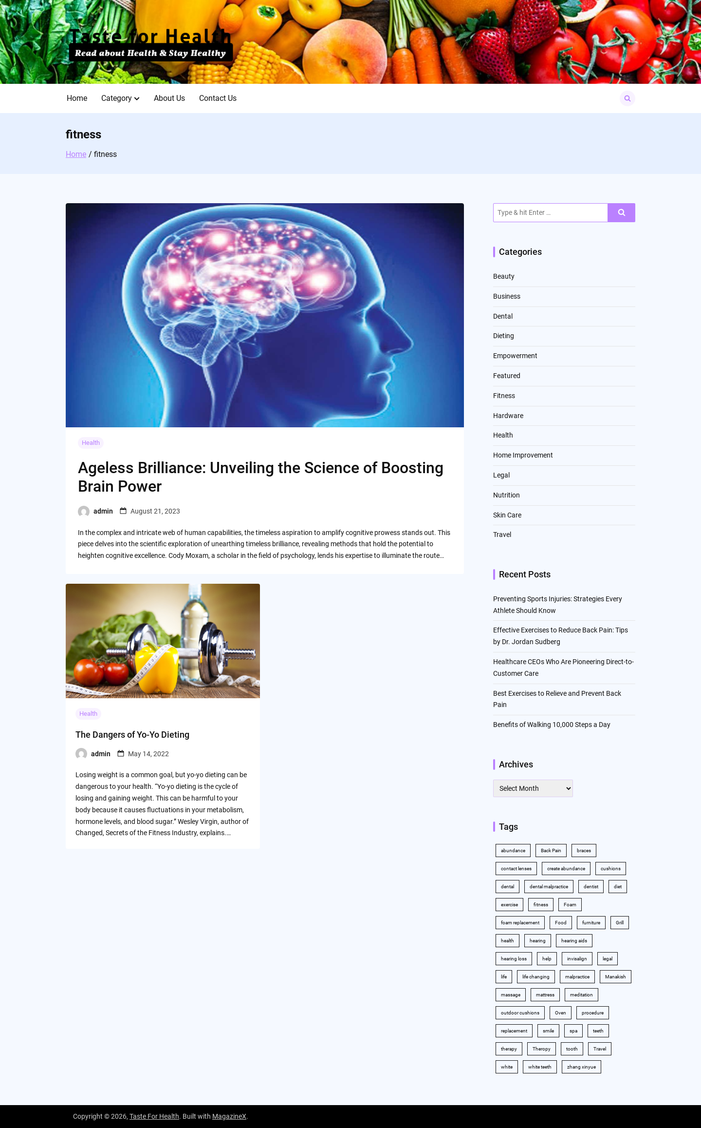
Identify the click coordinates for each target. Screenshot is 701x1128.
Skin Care (507, 515)
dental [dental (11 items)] (507, 886)
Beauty (504, 276)
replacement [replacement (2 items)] (514, 1030)
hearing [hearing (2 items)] (538, 940)
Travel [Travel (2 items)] (599, 1049)
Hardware (508, 416)
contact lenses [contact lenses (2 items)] (516, 868)
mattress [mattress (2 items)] (545, 994)
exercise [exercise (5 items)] (509, 904)
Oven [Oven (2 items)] (560, 1012)
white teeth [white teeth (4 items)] (540, 1067)
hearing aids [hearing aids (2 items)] (574, 940)
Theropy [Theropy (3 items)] (542, 1049)
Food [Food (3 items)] (561, 922)
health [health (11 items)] (507, 940)
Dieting (503, 336)
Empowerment (515, 356)
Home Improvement (523, 455)
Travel (502, 534)
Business (506, 296)
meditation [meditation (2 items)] (581, 994)
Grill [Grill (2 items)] (620, 922)
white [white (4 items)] (507, 1067)
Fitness (504, 396)
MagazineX (229, 1116)
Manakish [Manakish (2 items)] (615, 976)
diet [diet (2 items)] (618, 886)
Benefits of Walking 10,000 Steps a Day (551, 724)
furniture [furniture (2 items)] (591, 922)
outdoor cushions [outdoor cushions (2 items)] (520, 1012)
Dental (503, 316)
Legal (501, 475)
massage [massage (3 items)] (510, 994)
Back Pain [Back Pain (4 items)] (551, 850)
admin (103, 511)
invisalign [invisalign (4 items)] (577, 958)
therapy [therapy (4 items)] (509, 1049)
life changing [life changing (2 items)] (536, 976)
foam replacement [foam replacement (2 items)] (520, 922)
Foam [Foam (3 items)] (570, 904)
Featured (506, 376)
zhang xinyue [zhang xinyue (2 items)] (581, 1067)
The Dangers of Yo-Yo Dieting (132, 734)
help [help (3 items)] (547, 958)
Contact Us (218, 98)
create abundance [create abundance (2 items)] (566, 868)
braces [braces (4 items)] (584, 850)
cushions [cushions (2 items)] (611, 868)
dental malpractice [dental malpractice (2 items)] (549, 886)
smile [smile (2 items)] (548, 1030)
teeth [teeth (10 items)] (598, 1030)
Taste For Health (154, 1116)
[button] (137, 98)
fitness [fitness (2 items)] (541, 904)
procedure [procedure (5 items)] (593, 1012)
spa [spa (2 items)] (573, 1030)
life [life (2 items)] (504, 976)
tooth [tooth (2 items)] (572, 1049)
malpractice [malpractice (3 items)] (577, 976)
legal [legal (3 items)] (607, 958)
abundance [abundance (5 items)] (513, 850)
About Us (169, 98)
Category (116, 98)
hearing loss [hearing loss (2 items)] (514, 958)
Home (77, 98)
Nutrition (506, 495)
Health (91, 442)
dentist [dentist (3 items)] (591, 886)
